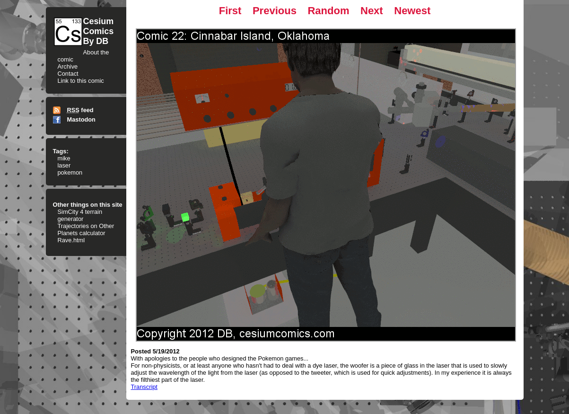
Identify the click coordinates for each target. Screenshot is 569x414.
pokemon (70, 172)
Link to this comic (81, 80)
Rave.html (71, 240)
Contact (68, 73)
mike (64, 158)
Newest (412, 11)
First (230, 11)
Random (328, 11)
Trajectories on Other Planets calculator (86, 229)
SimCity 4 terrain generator (80, 215)
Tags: (61, 151)
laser (64, 165)
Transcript (144, 386)
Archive (68, 66)
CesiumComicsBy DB (98, 31)
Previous (275, 11)
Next (371, 11)
